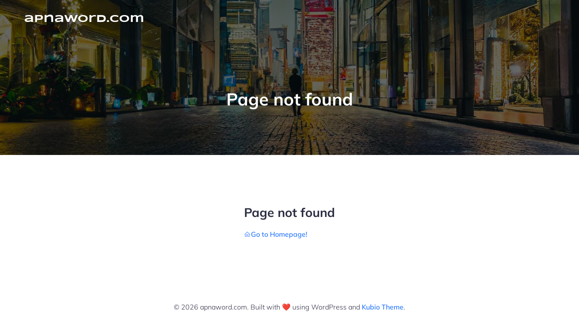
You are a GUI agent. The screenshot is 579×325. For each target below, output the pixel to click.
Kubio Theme (383, 307)
